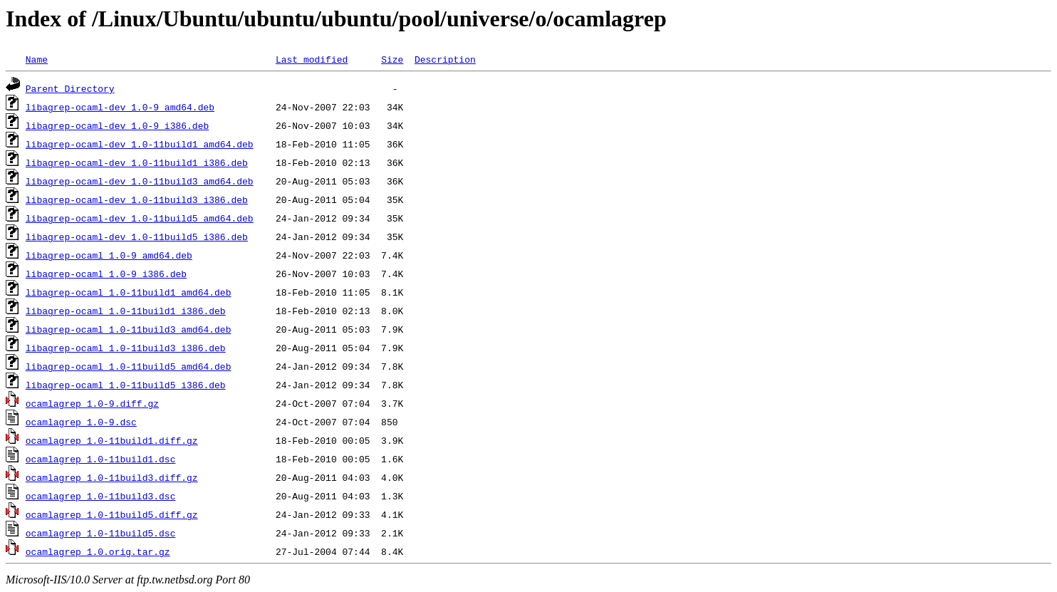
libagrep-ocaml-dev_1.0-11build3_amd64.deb (140, 181)
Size (392, 59)
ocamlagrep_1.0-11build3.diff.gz (112, 477)
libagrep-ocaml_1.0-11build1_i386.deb (126, 310)
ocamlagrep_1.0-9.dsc (81, 421)
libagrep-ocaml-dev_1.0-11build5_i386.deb (137, 236)
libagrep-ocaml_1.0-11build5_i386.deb (126, 384)
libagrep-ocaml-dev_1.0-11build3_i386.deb (137, 199)
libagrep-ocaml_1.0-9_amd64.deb (109, 255)
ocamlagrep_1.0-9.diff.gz (92, 403)
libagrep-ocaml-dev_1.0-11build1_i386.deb (137, 162)
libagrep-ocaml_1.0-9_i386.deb (106, 273)
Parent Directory (70, 88)
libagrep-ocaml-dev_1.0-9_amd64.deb (120, 106)
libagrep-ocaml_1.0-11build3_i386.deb (126, 347)
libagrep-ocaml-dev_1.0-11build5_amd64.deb (140, 218)
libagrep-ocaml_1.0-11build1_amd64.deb (128, 292)
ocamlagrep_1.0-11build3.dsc (101, 495)
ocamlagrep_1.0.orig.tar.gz (98, 551)
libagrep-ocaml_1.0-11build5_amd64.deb (128, 366)
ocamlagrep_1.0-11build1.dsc (101, 458)
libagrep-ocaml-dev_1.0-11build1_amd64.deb (140, 143)
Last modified (312, 59)
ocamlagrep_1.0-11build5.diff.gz (112, 514)
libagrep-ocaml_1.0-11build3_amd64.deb (128, 329)
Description (445, 59)
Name (37, 59)
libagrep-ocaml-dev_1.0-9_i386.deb (117, 125)
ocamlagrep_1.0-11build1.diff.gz (112, 440)
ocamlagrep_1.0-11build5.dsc (101, 532)
